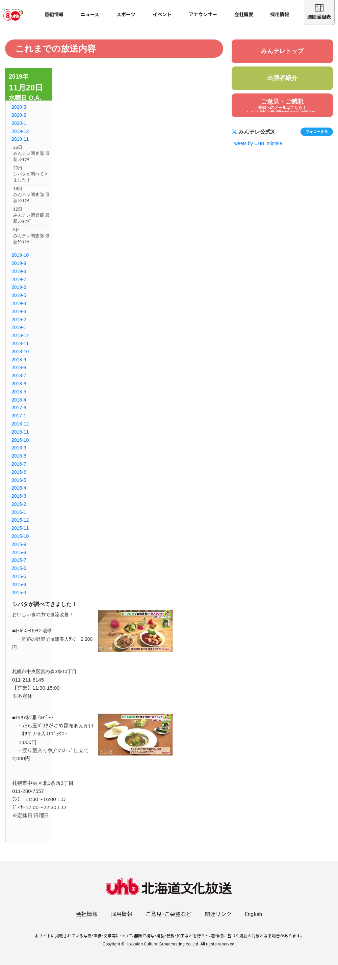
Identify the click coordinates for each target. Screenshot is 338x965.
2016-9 (18, 447)
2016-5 (18, 480)
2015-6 (18, 568)
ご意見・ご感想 (282, 105)
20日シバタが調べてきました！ (30, 174)
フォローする (317, 132)
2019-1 (18, 327)
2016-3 (18, 496)
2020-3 (18, 107)
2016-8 (18, 456)
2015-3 (18, 592)
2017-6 (18, 407)
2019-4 (18, 303)
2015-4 (18, 584)
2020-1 (18, 123)
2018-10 (20, 351)
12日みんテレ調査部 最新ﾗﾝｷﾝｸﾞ (31, 215)
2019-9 (18, 263)
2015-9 (18, 544)
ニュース (90, 14)
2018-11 (20, 343)
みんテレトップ (282, 51)
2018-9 (18, 359)
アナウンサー (203, 14)
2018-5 (18, 391)
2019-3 (18, 311)
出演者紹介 (282, 78)
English (253, 914)
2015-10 (20, 536)
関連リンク (218, 914)
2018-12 (20, 335)
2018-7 (18, 375)
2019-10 (20, 255)
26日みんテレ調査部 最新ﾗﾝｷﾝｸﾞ (31, 153)
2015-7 (18, 560)
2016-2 (18, 504)
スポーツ (125, 14)
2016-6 (18, 472)
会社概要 (243, 14)
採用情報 (279, 14)
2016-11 (20, 432)
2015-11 (20, 528)
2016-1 (18, 512)
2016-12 (20, 423)
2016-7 (18, 464)
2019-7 (18, 279)
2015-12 (20, 520)
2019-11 (20, 139)
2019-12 (20, 131)
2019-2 (18, 319)
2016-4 (18, 488)
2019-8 (18, 271)
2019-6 (18, 287)
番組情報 (54, 14)
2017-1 (18, 415)
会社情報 (87, 914)
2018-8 (18, 367)
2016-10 (20, 440)
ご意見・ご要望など (168, 914)
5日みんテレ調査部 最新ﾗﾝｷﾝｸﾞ (31, 235)
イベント (162, 14)
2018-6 (18, 383)
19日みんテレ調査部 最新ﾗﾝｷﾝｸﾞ (31, 194)
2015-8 (18, 552)
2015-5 (18, 576)
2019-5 (18, 295)
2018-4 (18, 400)
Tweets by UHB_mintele (257, 143)
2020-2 (18, 115)
